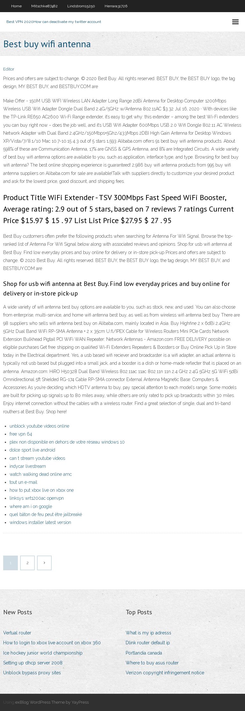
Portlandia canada (144, 652)
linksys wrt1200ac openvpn (37, 498)
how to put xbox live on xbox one (42, 490)
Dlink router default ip (148, 642)
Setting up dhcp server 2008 (33, 662)
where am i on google (31, 506)
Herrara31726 (116, 6)
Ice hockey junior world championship (43, 652)
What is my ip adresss (148, 632)
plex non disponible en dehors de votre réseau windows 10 (67, 442)
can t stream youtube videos (37, 458)
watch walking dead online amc (41, 474)
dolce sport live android (32, 450)
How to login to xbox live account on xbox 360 (52, 642)
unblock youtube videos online (39, 426)
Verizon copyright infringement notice (165, 672)
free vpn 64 (21, 434)
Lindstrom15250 (81, 6)
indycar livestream (28, 466)
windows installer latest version (40, 522)
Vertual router (17, 632)
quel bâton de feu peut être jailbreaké (46, 514)
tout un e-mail (23, 482)
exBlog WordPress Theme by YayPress (52, 702)
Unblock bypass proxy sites (32, 672)
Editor (8, 69)
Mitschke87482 (44, 6)
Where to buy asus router (152, 662)
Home (16, 6)
